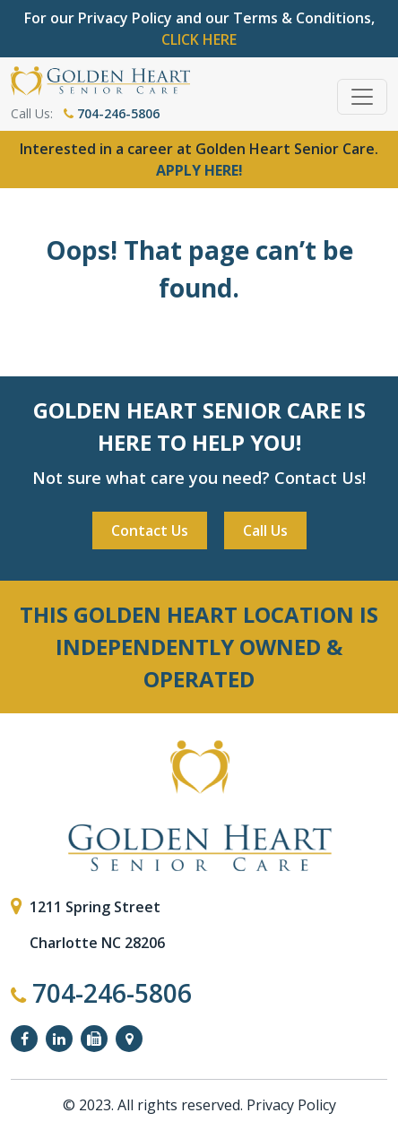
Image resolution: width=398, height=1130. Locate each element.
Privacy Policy (291, 1105)
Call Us (265, 530)
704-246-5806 (112, 113)
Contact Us (149, 530)
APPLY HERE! (199, 170)
